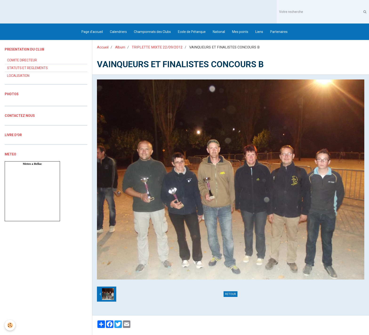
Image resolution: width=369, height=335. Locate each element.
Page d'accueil (92, 32)
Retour (230, 294)
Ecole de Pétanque (192, 32)
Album (120, 47)
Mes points (240, 32)
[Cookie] (10, 325)
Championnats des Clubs (152, 32)
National (219, 32)
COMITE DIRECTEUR (22, 60)
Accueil (102, 47)
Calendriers (118, 32)
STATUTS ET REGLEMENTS (27, 68)
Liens (259, 32)
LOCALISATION (18, 76)
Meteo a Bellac (32, 164)
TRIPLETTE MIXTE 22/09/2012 (157, 47)
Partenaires (279, 32)
